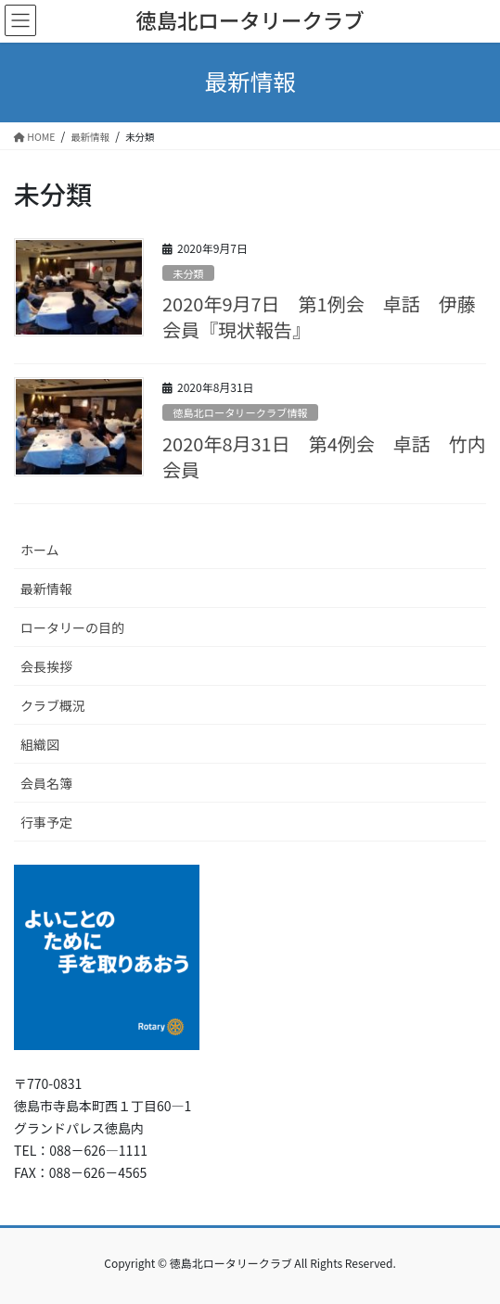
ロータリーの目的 (72, 627)
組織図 (39, 744)
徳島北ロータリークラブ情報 (240, 412)
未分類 (188, 273)
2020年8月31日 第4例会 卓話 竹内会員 (324, 456)
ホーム (39, 549)
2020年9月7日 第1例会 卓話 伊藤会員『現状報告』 (319, 316)
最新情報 (46, 588)
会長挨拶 (46, 666)
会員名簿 (46, 783)
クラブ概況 (52, 705)
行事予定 (46, 822)
